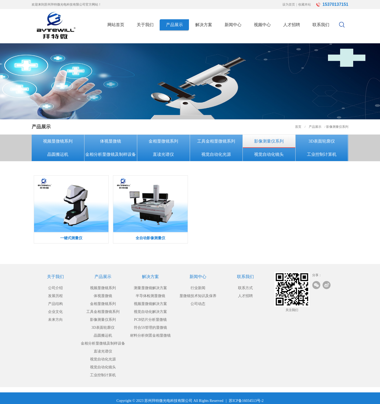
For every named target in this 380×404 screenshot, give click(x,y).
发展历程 (55, 296)
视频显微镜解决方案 (150, 304)
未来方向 (55, 320)
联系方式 (245, 288)
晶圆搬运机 (57, 154)
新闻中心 (233, 24)
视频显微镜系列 (58, 141)
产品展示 (174, 24)
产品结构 (55, 304)
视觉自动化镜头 (269, 154)
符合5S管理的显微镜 (150, 328)
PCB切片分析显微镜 (150, 320)
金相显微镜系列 (163, 141)
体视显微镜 (110, 141)
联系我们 (320, 24)
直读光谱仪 (163, 154)
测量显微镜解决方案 (150, 288)
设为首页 (288, 4)
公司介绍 (55, 288)
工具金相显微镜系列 (216, 141)
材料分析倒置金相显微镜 (150, 335)
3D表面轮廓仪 (321, 141)
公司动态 (198, 304)
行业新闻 (198, 288)
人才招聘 (291, 24)
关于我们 (145, 24)
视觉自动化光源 (216, 154)
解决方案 (203, 24)
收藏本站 (304, 4)
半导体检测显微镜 (150, 296)
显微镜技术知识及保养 (197, 296)
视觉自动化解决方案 (150, 312)
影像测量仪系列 (269, 141)
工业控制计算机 (321, 154)
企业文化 (55, 312)
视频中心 (262, 24)
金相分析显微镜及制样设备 (110, 154)
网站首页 (115, 24)
